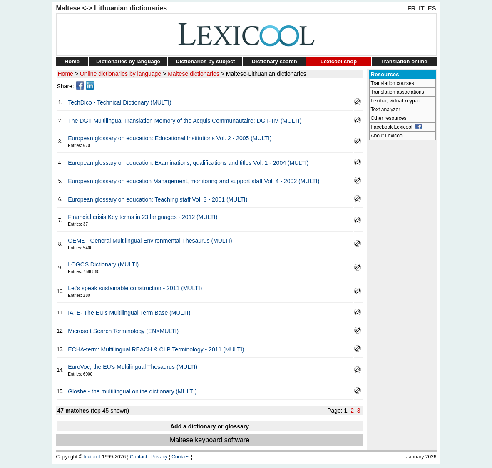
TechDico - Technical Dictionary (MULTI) (119, 102)
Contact (138, 457)
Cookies (180, 457)
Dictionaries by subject (205, 61)
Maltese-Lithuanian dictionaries (266, 73)
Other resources (389, 118)
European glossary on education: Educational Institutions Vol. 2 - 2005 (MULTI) (169, 138)
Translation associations (397, 92)
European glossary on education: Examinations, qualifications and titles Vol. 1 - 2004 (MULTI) (188, 162)
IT (421, 8)
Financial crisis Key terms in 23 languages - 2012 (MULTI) (142, 217)
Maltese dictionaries (193, 73)
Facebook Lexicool (397, 127)
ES (431, 8)
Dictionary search (274, 61)
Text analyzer (385, 109)
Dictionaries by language (128, 61)
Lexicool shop (339, 61)
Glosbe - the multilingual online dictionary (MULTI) (132, 391)
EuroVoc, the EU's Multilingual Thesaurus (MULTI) (132, 366)
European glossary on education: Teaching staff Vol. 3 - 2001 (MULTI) (157, 199)
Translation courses (392, 83)
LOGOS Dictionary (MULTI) (103, 264)
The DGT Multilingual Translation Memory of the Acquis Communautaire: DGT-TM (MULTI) (184, 120)
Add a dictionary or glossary (209, 426)
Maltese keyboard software (209, 439)
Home (72, 61)
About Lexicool (387, 136)
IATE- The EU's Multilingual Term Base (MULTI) (129, 312)
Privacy (159, 457)
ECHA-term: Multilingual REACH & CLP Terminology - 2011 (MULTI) (156, 349)
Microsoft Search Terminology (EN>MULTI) (123, 331)
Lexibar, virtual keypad (395, 101)
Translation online (404, 61)
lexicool (92, 457)
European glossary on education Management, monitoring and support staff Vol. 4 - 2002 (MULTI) (193, 181)
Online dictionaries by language (120, 73)
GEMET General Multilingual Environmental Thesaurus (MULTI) (150, 240)
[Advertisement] (402, 269)
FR (412, 8)
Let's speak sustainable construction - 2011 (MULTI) (135, 288)
